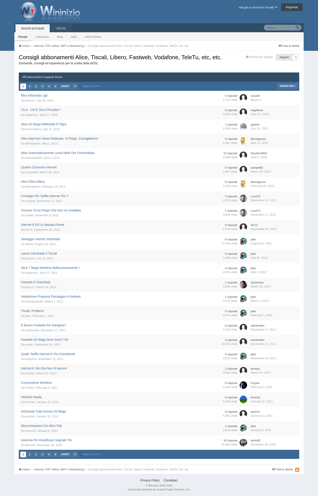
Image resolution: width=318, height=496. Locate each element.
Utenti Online (93, 36)
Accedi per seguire (261, 57)
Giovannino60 (34, 301)
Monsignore (32, 143)
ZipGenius (257, 282)
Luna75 (255, 196)
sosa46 (255, 95)
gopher (255, 124)
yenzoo (30, 100)
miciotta (30, 201)
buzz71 (30, 287)
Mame (29, 244)
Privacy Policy (150, 480)
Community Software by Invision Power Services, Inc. (159, 489)
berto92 (30, 445)
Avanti (65, 86)
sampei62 (31, 172)
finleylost (31, 359)
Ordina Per (287, 86)
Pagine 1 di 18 (91, 86)
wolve (29, 344)
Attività (61, 28)
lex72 (28, 229)
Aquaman (31, 272)
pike (253, 239)
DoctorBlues (33, 129)
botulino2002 (33, 158)
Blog (60, 36)
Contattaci (171, 480)
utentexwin (32, 330)
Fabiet (29, 215)
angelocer (31, 114)
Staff (74, 36)
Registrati (292, 7)
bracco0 (30, 430)
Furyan (29, 387)
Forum (22, 36)
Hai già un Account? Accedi (258, 7)
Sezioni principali (32, 28)
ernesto (30, 402)
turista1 (30, 373)
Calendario (42, 36)
